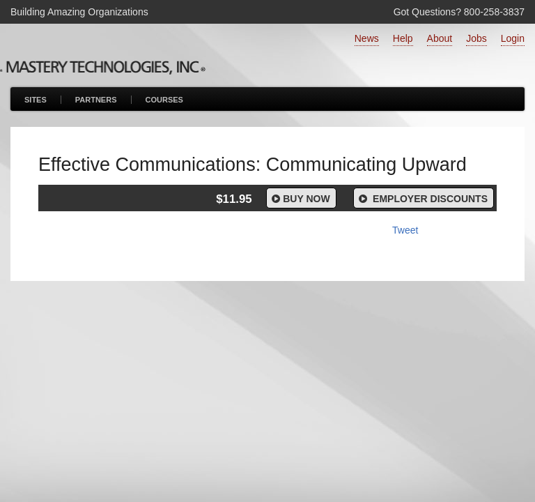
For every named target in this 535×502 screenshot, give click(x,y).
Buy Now (300, 198)
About (440, 38)
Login (513, 38)
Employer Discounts (422, 198)
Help (403, 38)
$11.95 (233, 199)
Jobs (476, 38)
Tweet (405, 230)
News (367, 38)
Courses (164, 100)
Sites (35, 100)
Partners (96, 100)
